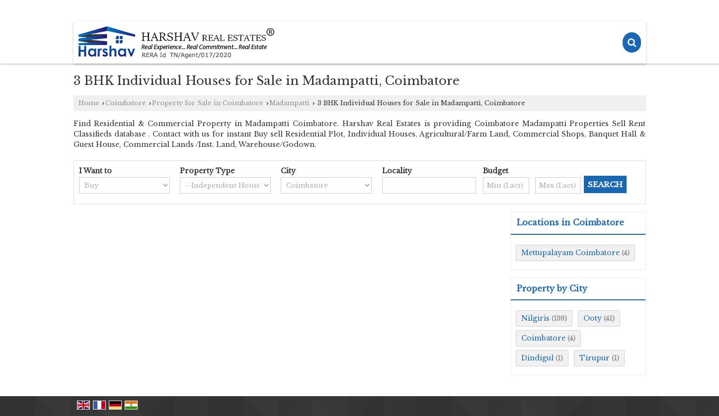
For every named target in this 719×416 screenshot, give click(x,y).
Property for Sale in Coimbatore (207, 103)
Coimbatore (125, 103)
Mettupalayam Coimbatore (570, 252)
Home (89, 103)
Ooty (592, 318)
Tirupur (594, 357)
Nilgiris (535, 318)
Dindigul (537, 357)
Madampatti (289, 103)
